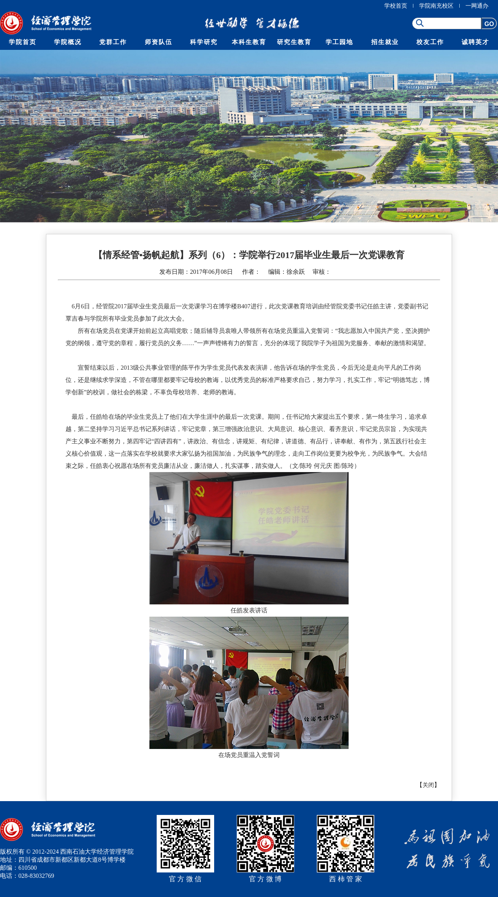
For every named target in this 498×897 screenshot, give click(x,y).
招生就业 (385, 42)
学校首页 (395, 6)
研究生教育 (294, 42)
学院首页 (22, 42)
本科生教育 (249, 42)
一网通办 (476, 6)
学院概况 (68, 42)
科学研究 (204, 42)
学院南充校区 (436, 6)
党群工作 (113, 42)
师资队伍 (158, 42)
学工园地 (339, 42)
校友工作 (430, 42)
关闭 (428, 785)
